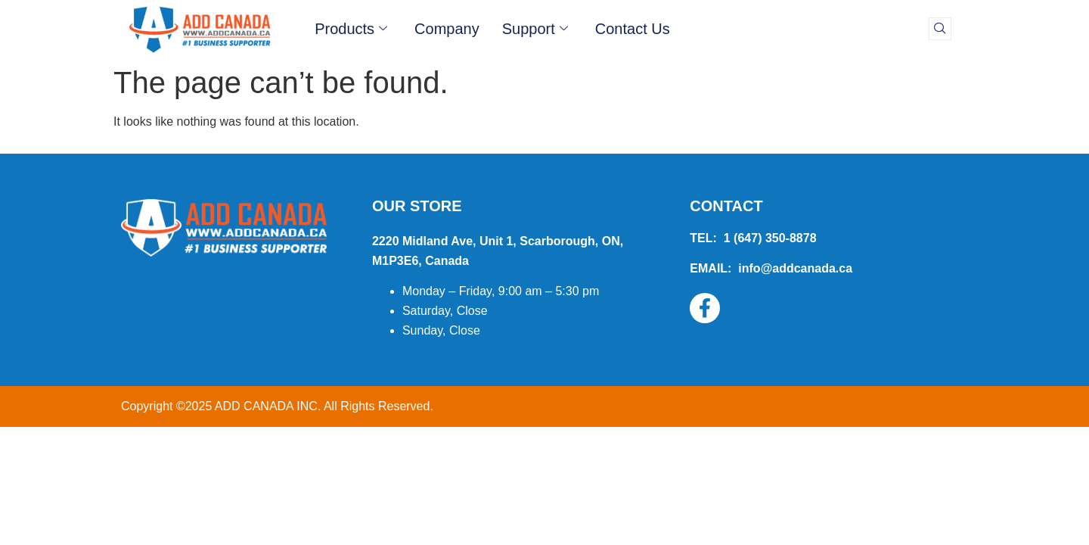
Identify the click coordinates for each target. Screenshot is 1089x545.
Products (351, 28)
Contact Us (632, 28)
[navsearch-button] (940, 28)
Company (446, 28)
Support (535, 28)
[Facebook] (705, 308)
